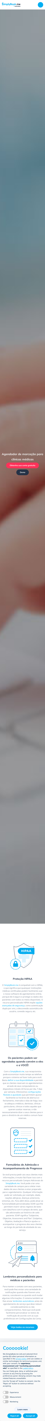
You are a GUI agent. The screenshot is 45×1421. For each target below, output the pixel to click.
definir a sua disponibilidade (20, 1080)
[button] (40, 5)
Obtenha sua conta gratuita (22, 465)
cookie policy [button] (28, 1368)
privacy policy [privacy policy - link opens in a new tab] (21, 1359)
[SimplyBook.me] (11, 4)
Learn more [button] (22, 1409)
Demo (22, 472)
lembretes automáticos (23, 1301)
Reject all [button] (14, 1416)
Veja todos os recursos (22, 1327)
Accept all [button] (30, 1416)
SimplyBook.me (11, 985)
